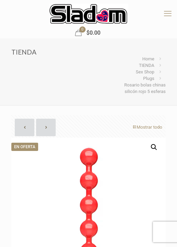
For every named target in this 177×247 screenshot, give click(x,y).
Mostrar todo (147, 127)
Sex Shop (145, 71)
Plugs (148, 78)
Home (148, 58)
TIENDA (146, 65)
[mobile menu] (168, 14)
